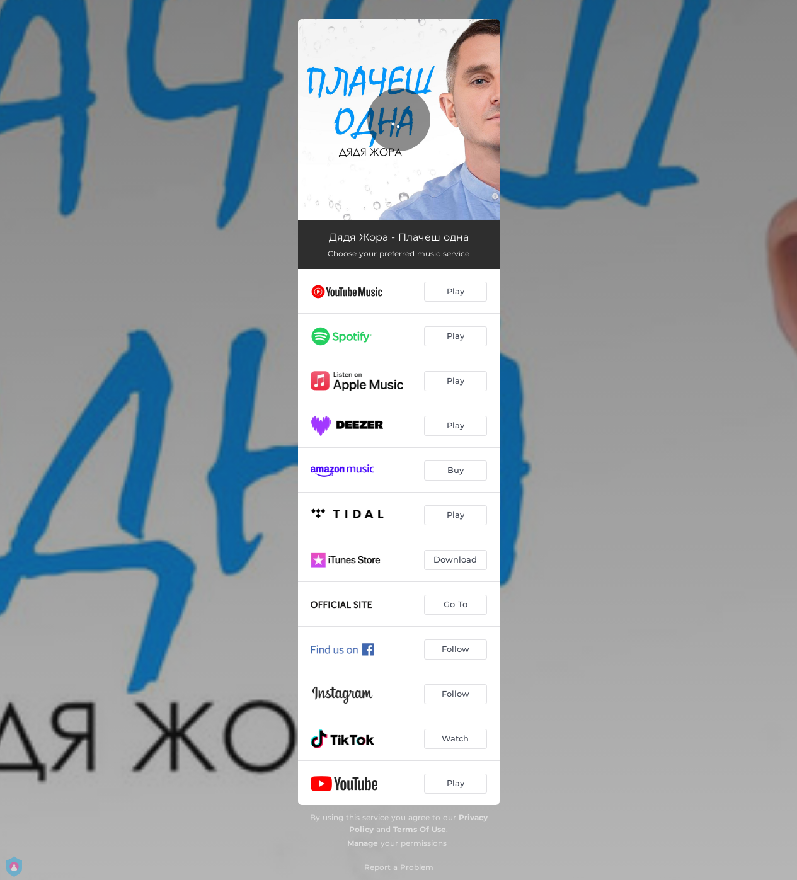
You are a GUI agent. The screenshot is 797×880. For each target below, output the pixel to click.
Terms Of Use (419, 829)
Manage (362, 843)
